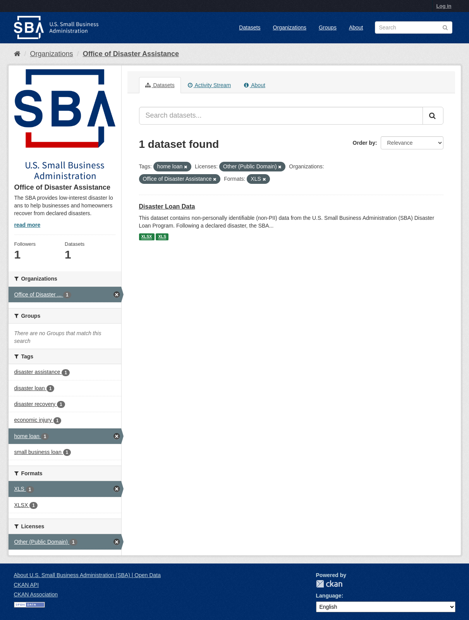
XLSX (146, 237)
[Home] (17, 54)
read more (27, 225)
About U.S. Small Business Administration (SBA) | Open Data (87, 575)
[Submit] (433, 116)
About (356, 27)
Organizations (289, 27)
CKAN (329, 584)
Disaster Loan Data (167, 206)
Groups (328, 27)
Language (329, 596)
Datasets (249, 27)
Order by (364, 143)
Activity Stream (209, 85)
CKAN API (26, 585)
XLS (162, 237)
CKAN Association (36, 594)
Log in (444, 6)
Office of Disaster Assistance (131, 54)
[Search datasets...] (281, 116)
